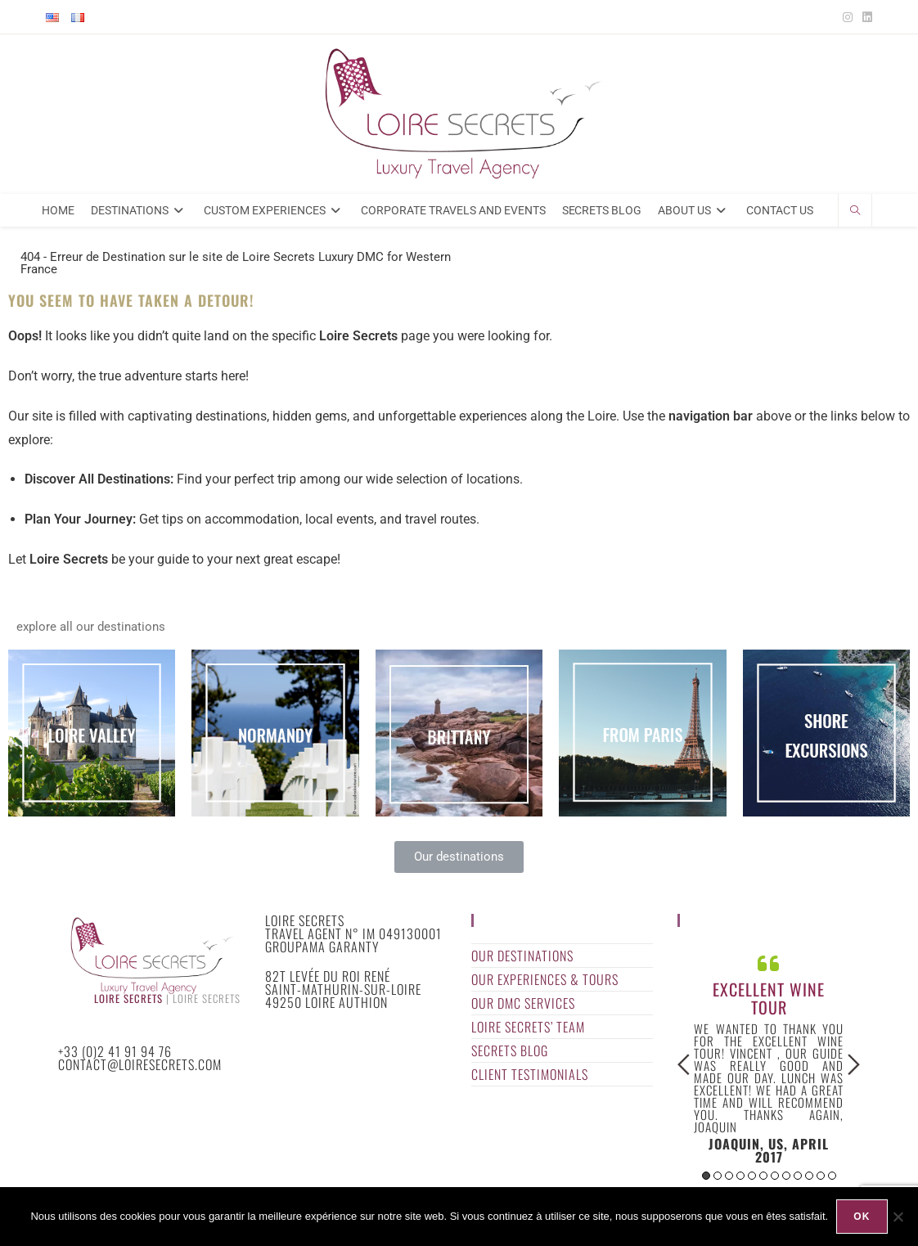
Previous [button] (683, 1064)
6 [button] (763, 1176)
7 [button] (775, 1176)
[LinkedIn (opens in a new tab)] (864, 17)
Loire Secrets (128, 998)
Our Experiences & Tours (545, 979)
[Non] (897, 1216)
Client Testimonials (529, 1074)
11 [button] (821, 1176)
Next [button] (854, 1064)
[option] (769, 1057)
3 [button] (729, 1176)
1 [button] (706, 1176)
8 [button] (786, 1176)
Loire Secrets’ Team (528, 1027)
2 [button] (717, 1176)
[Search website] (855, 212)
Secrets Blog (509, 1050)
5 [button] (752, 1176)
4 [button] (740, 1176)
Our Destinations (522, 955)
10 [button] (809, 1176)
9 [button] (798, 1176)
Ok (861, 1216)
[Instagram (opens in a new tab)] (847, 17)
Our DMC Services (523, 1003)
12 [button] (832, 1176)
